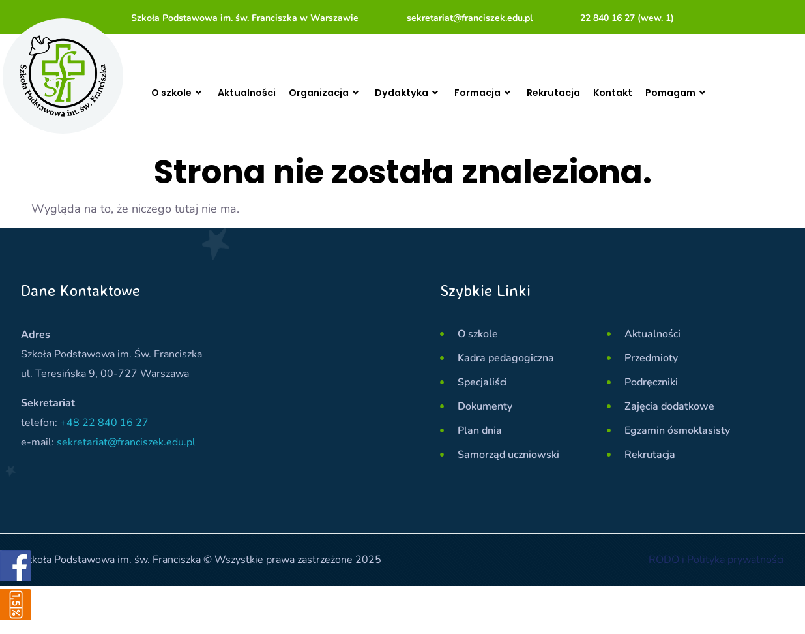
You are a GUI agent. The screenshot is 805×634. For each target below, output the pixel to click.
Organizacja (338, 92)
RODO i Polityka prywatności (716, 559)
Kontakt (647, 92)
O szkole (180, 92)
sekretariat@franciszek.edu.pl (126, 442)
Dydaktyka (427, 92)
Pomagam (717, 92)
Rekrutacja (584, 92)
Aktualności (254, 92)
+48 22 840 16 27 (104, 422)
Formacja (509, 92)
